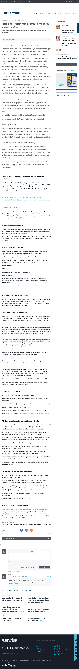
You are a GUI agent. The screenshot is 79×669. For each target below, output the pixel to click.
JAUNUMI (67, 13)
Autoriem (57, 648)
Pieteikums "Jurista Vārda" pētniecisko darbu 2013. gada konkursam (22, 197)
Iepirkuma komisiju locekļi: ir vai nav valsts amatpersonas (12, 599)
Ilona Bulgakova (65, 53)
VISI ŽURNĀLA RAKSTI (26, 538)
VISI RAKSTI (66, 64)
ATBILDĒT (47, 576)
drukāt (49, 533)
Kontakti (56, 654)
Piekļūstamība (58, 653)
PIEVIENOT (43, 567)
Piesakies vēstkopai (66, 95)
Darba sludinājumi (41, 650)
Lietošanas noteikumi (60, 650)
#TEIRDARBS (59, 13)
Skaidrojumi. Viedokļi (6, 595)
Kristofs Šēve (65, 36)
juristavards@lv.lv (13, 653)
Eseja (3, 604)
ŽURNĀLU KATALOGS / (65, 71)
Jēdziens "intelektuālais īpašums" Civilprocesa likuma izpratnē (68, 30)
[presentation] (42, 563)
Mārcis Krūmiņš (65, 25)
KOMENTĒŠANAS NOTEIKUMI (14, 571)
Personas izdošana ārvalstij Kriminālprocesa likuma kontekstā (65, 57)
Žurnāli (38, 646)
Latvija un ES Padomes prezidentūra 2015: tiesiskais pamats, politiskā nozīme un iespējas (69, 43)
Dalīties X (26, 530)
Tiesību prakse (5, 615)
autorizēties (68, 1)
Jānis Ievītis (58, 53)
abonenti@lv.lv (15, 645)
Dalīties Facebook (21, 530)
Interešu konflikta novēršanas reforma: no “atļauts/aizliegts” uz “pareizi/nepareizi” (39, 600)
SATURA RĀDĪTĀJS (26, 39)
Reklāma (38, 648)
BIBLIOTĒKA (49, 13)
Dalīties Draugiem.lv (31, 530)
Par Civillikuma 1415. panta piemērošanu (11, 619)
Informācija (22, 20)
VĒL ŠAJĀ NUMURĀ (60, 21)
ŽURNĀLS (35, 13)
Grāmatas (39, 651)
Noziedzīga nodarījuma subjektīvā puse (36, 619)
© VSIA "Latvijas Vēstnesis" (44, 660)
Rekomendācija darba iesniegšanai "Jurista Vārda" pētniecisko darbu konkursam (26, 200)
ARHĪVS (74, 13)
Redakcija (57, 646)
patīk (3, 533)
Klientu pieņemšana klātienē (10, 650)
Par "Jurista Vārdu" (59, 645)
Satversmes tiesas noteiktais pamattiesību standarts (38, 610)
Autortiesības (58, 651)
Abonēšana (39, 645)
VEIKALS (42, 13)
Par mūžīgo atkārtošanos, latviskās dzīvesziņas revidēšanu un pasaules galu (12, 609)
